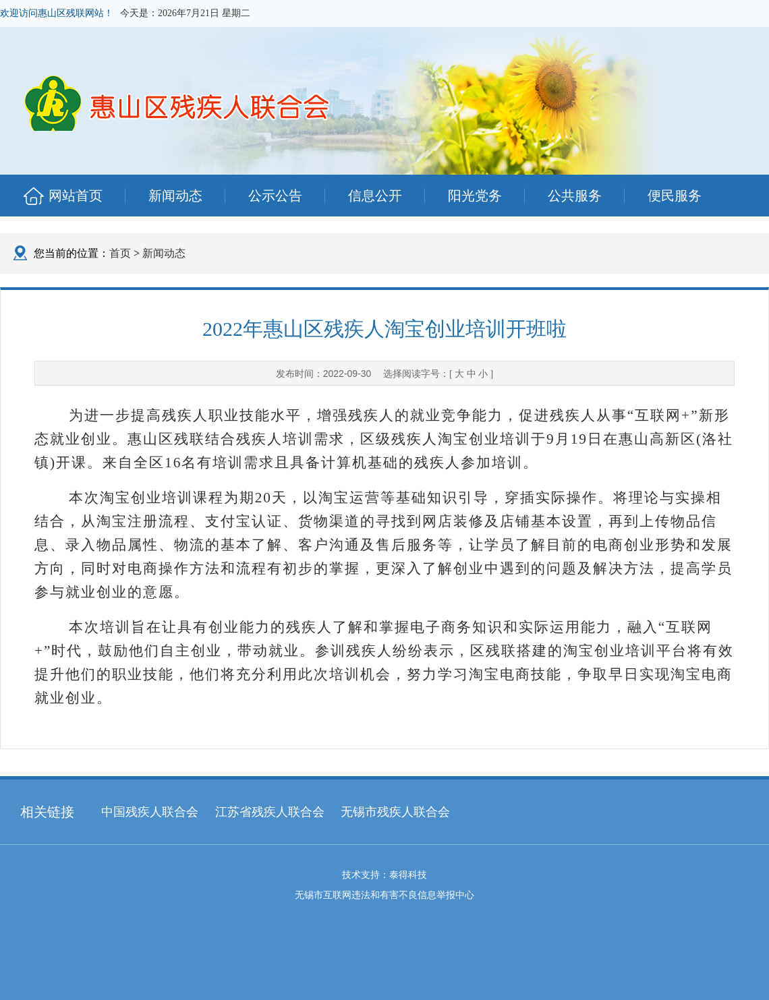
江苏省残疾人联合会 (269, 812)
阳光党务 (475, 195)
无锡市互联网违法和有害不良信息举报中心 (384, 895)
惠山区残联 (194, 97)
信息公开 (375, 195)
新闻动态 (175, 195)
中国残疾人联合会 (149, 812)
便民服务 (675, 195)
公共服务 (575, 195)
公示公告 (275, 195)
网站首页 (76, 195)
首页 (120, 253)
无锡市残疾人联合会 (395, 812)
